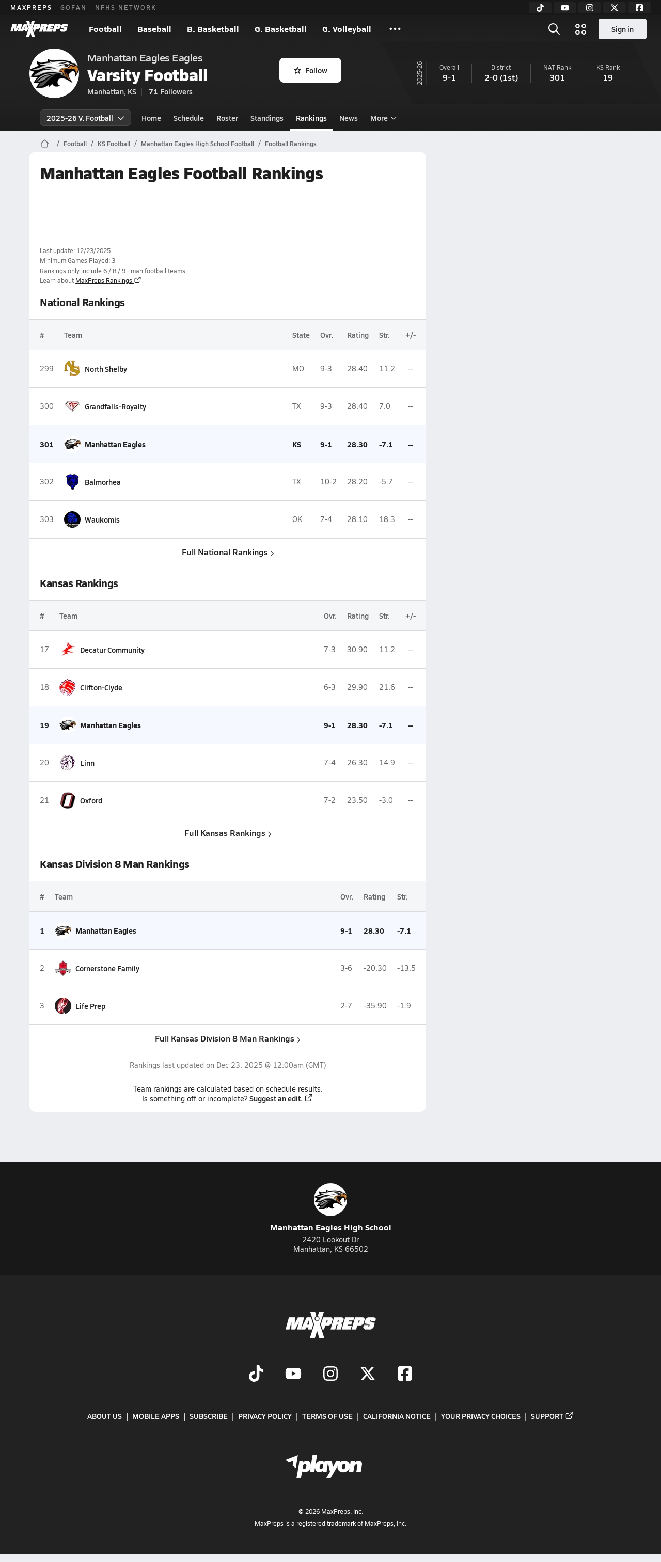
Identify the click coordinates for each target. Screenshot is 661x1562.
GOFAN (73, 7)
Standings (267, 118)
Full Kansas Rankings (227, 833)
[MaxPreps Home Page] (45, 143)
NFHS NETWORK (125, 7)
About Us (104, 1416)
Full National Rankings (227, 552)
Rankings (311, 118)
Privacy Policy (265, 1416)
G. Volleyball (346, 29)
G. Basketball (281, 29)
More (382, 118)
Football (105, 29)
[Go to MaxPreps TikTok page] (256, 1374)
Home (151, 118)
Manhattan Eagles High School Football (197, 143)
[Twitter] (614, 7)
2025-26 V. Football (85, 118)
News (348, 118)
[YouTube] (565, 7)
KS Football (114, 143)
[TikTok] (540, 7)
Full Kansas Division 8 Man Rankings (228, 1038)
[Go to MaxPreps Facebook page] (405, 1374)
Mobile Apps (155, 1416)
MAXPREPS (31, 7)
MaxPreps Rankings (108, 280)
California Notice (397, 1416)
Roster (227, 118)
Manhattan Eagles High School (330, 1208)
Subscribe (209, 1416)
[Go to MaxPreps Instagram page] (330, 1374)
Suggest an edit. (281, 1098)
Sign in (622, 29)
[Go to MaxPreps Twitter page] (367, 1374)
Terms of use (327, 1416)
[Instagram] (589, 7)
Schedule (189, 118)
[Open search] (554, 28)
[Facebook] (639, 7)
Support (552, 1416)
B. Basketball (213, 29)
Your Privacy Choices (481, 1416)
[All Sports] (395, 28)
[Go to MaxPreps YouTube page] (293, 1374)
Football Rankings (291, 143)
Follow (310, 70)
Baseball (154, 29)
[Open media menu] (581, 28)
